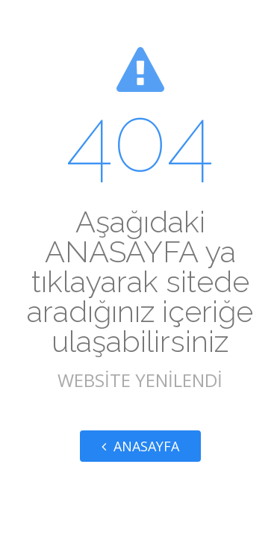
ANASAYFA (140, 446)
